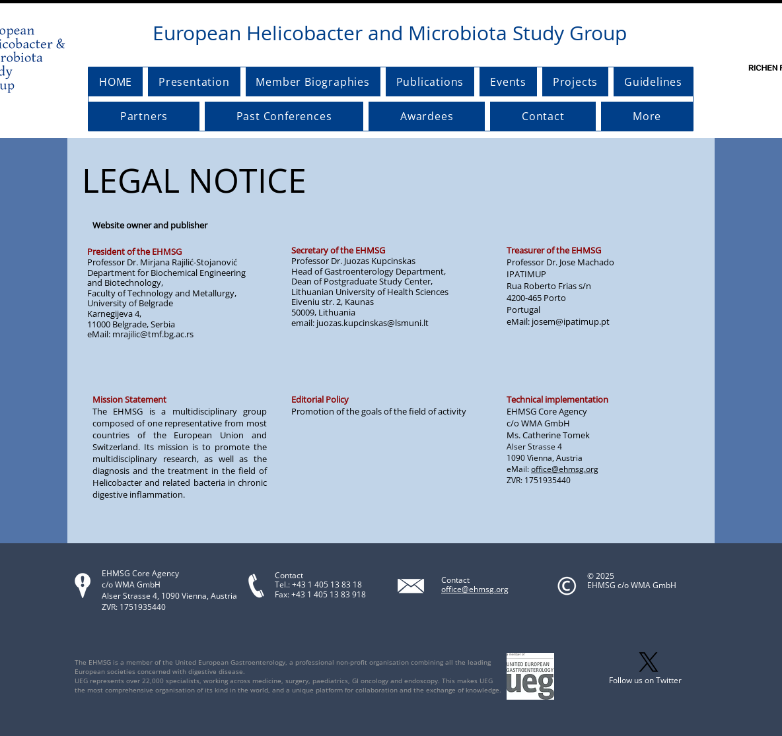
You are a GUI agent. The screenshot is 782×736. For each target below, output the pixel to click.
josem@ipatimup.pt (571, 321)
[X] (648, 662)
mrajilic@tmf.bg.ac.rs (153, 334)
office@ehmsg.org (564, 469)
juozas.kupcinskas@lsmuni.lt (372, 323)
